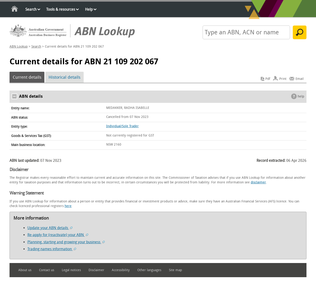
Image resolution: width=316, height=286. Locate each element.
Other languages (149, 270)
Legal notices (71, 270)
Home (15, 10)
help (301, 96)
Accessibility (121, 270)
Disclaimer (96, 270)
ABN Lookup (19, 47)
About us (24, 270)
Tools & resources (60, 9)
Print (282, 79)
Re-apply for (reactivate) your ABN (57, 235)
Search (30, 9)
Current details (27, 77)
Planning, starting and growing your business (66, 242)
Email (300, 79)
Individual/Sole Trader (122, 126)
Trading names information (51, 249)
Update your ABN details (49, 228)
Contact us (46, 270)
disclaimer (258, 182)
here (68, 206)
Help (89, 9)
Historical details (64, 77)
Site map (175, 270)
